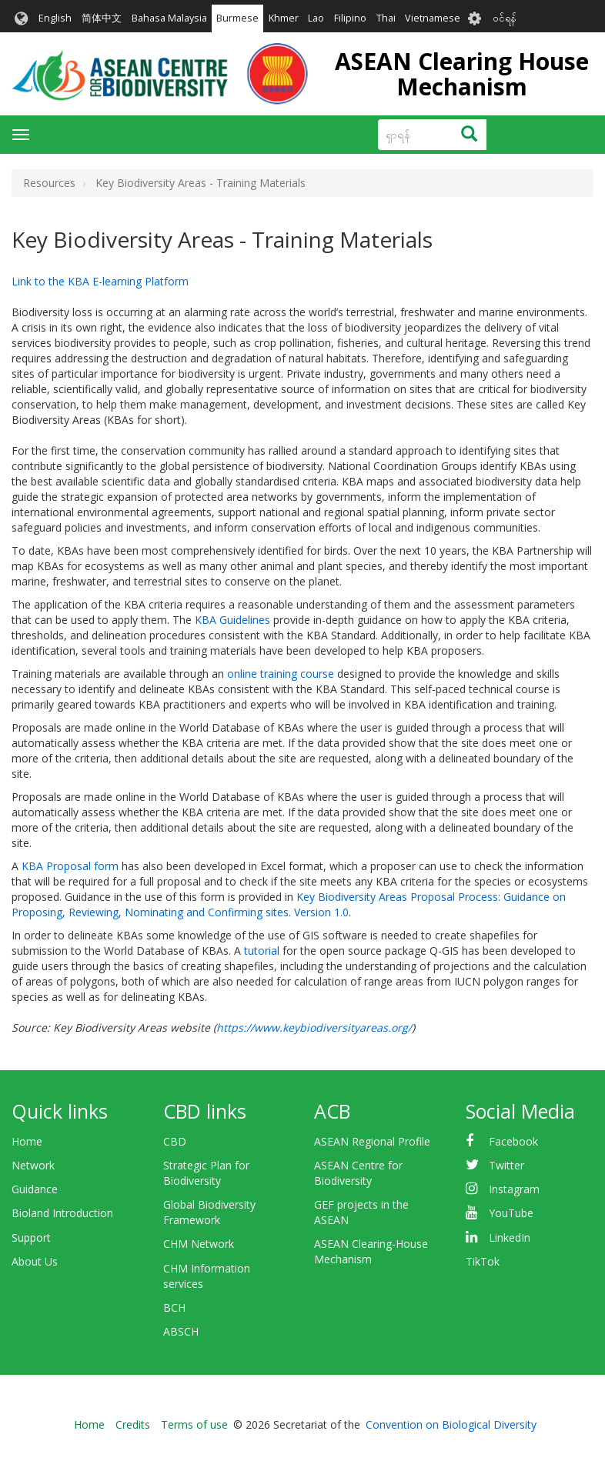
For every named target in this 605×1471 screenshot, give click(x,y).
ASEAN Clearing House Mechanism (462, 73)
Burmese (237, 18)
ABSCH (181, 1331)
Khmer (284, 18)
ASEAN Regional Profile (372, 1141)
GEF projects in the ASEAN (361, 1212)
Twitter (506, 1165)
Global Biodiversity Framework (209, 1212)
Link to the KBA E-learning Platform (100, 281)
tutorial (261, 950)
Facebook (513, 1141)
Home (27, 1141)
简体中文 (102, 18)
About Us (35, 1261)
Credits (132, 1424)
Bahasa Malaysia (169, 18)
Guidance (35, 1189)
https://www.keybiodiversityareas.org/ (314, 1027)
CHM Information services (206, 1276)
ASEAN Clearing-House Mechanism (371, 1251)
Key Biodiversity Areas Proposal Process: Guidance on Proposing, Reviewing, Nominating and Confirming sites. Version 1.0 (289, 904)
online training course (280, 673)
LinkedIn (509, 1237)
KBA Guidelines (232, 619)
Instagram (514, 1189)
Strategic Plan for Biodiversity (206, 1173)
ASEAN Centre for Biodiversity (358, 1173)
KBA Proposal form (70, 866)
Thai (386, 18)
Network (33, 1165)
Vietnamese (432, 18)
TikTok (483, 1261)
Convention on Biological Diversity (451, 1424)
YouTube (511, 1213)
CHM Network (198, 1243)
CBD (174, 1141)
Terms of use (194, 1424)
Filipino (350, 18)
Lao (316, 18)
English (55, 18)
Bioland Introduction (62, 1213)
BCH (174, 1307)
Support (31, 1237)
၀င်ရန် (504, 18)
